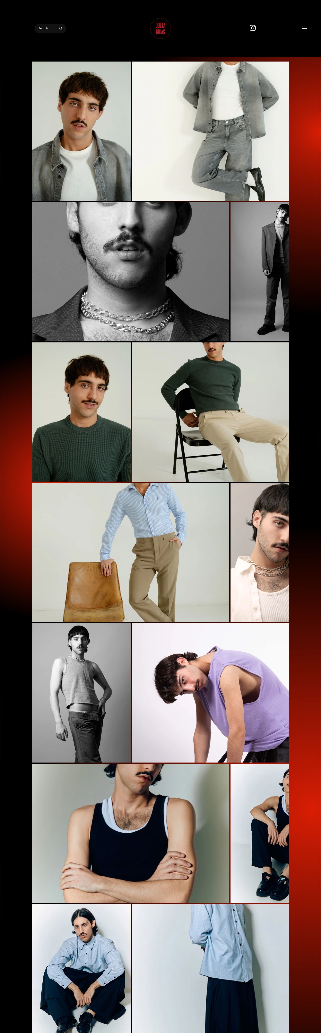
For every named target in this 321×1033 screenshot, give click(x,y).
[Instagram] (253, 28)
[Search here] (44, 28)
